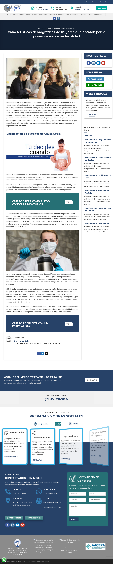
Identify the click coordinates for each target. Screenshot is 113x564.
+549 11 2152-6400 (61, 9)
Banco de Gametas (56, 15)
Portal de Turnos (104, 2)
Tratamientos (31, 15)
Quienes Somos (18, 14)
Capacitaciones (72, 15)
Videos (84, 15)
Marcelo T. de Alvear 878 (83, 9)
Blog (91, 14)
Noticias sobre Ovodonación (97, 223)
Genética (43, 15)
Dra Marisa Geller (22, 341)
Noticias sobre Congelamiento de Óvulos (56, 28)
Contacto (98, 14)
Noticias (88, 136)
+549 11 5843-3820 (42, 9)
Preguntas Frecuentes (92, 2)
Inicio (9, 14)
